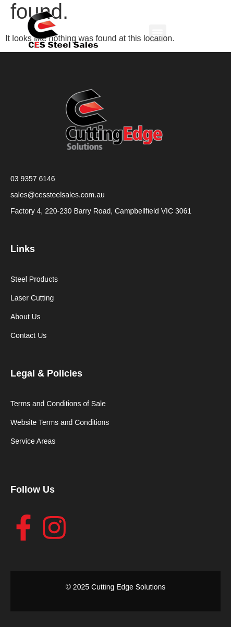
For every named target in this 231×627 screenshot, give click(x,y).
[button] (157, 33)
